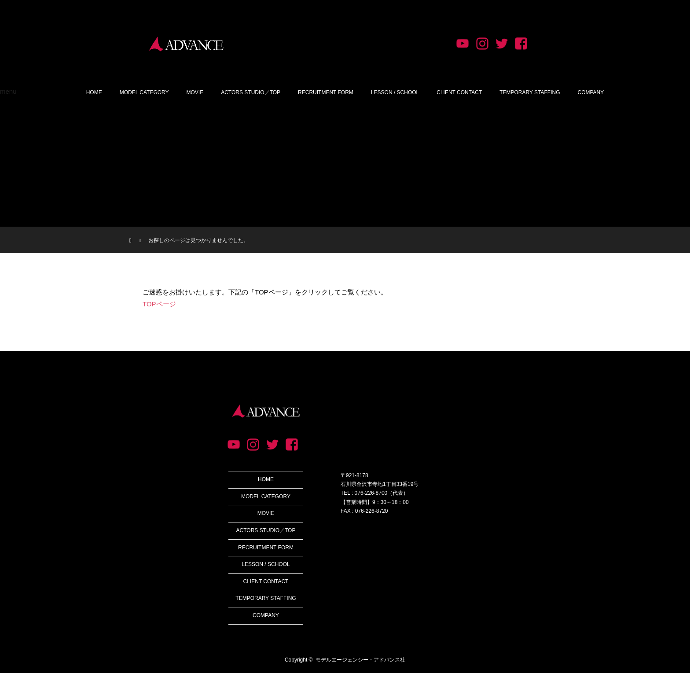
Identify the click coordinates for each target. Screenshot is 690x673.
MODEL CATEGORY (144, 92)
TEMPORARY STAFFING (529, 92)
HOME (94, 92)
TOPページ (159, 304)
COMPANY (591, 92)
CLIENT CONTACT (459, 92)
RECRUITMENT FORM (325, 92)
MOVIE (195, 92)
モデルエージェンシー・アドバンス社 (360, 660)
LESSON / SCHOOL (395, 92)
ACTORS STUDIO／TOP (250, 92)
